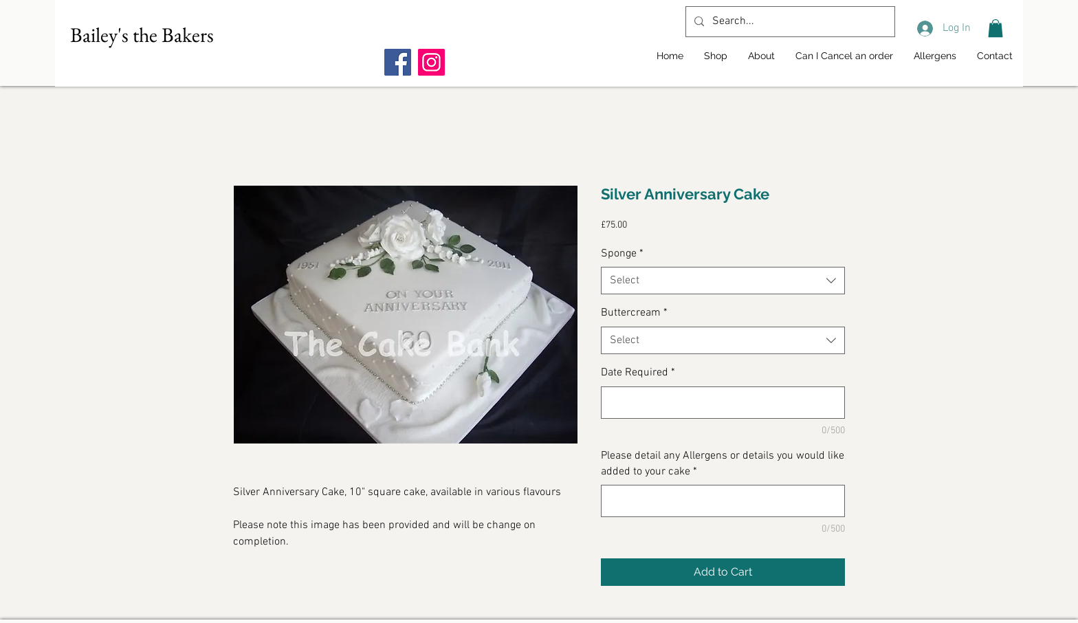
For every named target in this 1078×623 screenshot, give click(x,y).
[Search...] (789, 21)
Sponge (622, 254)
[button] (995, 28)
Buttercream (634, 313)
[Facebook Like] (470, 35)
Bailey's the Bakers (142, 34)
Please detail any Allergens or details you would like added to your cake (722, 463)
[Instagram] (431, 62)
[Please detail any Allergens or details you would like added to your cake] (723, 501)
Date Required (638, 373)
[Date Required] (723, 403)
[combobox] (723, 280)
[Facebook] (397, 62)
